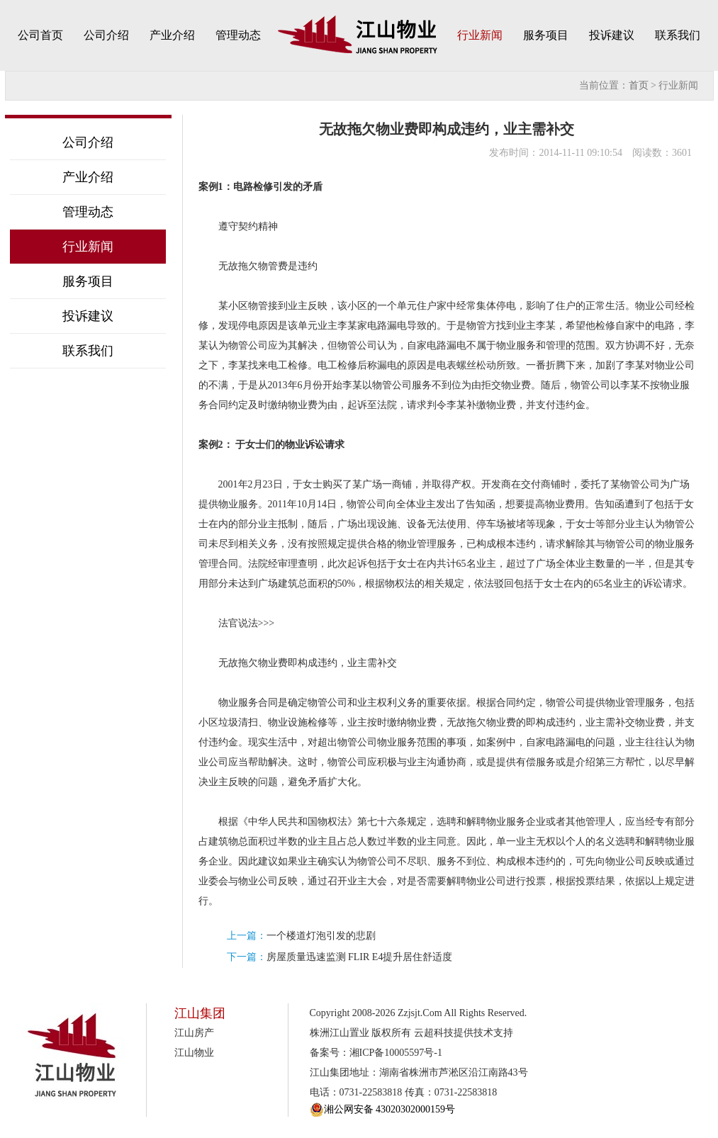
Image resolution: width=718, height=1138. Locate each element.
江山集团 (199, 1013)
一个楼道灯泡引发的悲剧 (321, 935)
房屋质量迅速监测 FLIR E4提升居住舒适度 (360, 957)
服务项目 (545, 35)
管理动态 (238, 35)
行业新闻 (480, 35)
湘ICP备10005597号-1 (395, 1052)
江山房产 (194, 1032)
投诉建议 (611, 35)
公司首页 (40, 35)
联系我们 (677, 35)
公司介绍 (106, 35)
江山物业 (194, 1052)
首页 (639, 85)
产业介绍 (172, 35)
